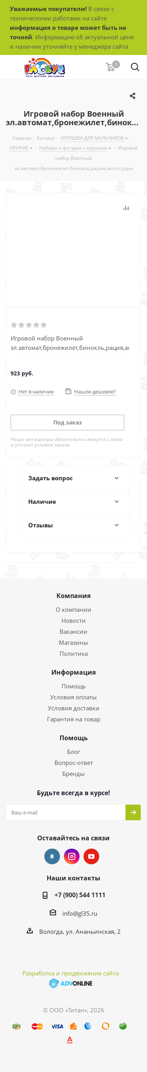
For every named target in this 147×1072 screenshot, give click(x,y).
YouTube (91, 856)
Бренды (73, 773)
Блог (73, 752)
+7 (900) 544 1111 (79, 895)
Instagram (72, 856)
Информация (73, 672)
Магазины (73, 642)
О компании (73, 609)
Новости (74, 620)
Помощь (74, 686)
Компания (73, 595)
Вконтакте (52, 856)
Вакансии (73, 631)
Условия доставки (74, 708)
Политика (74, 653)
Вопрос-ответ (73, 762)
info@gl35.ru (79, 913)
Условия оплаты (73, 697)
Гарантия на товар (73, 719)
